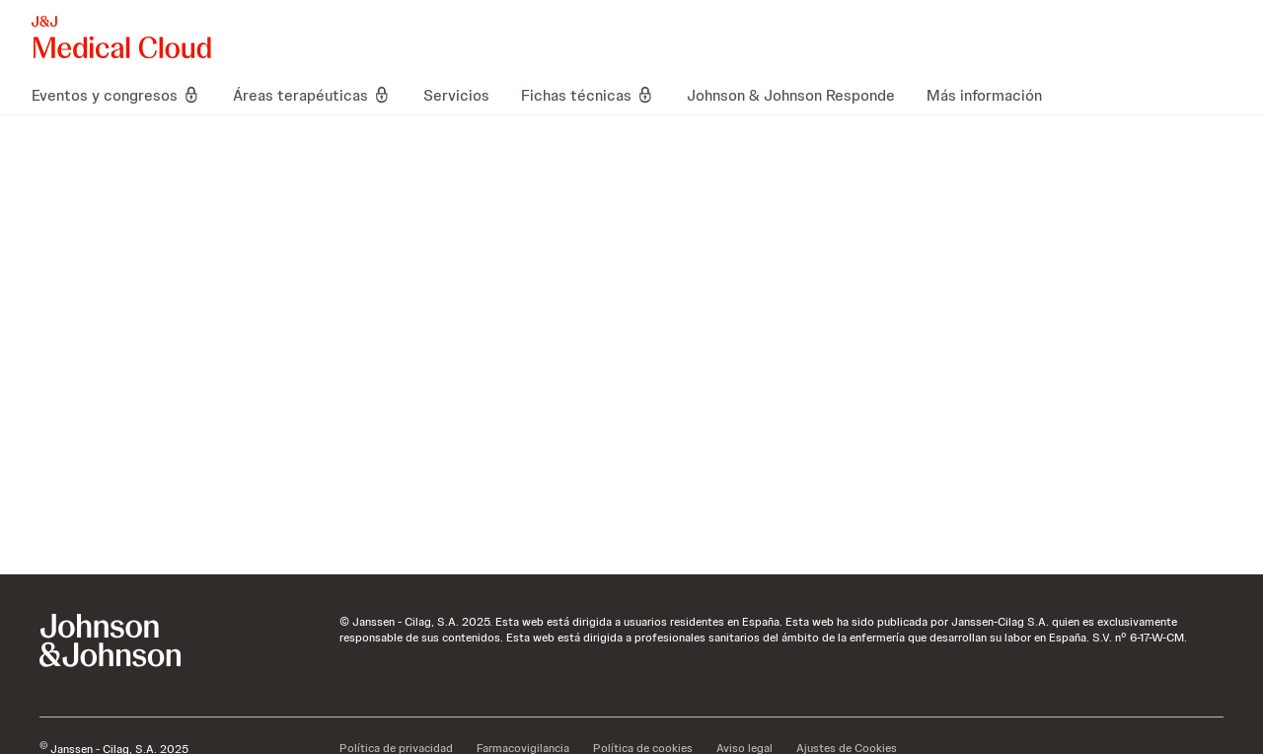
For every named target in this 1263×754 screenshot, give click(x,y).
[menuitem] (124, 94)
